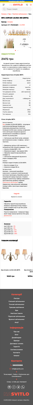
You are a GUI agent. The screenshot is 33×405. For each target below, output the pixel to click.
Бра (4, 124)
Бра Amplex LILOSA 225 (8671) (10, 270)
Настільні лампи (16, 313)
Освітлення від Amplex (10, 182)
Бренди (16, 340)
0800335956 (18, 365)
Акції (16, 322)
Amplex (10, 22)
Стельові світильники (17, 301)
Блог (16, 334)
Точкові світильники (16, 304)
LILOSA (22, 25)
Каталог (16, 355)
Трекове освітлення (16, 307)
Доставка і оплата (16, 343)
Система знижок (16, 349)
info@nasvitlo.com (18, 369)
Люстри (16, 298)
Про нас (16, 331)
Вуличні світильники (16, 319)
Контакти (16, 352)
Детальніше (8, 215)
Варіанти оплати (16, 197)
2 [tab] (18, 50)
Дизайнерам (16, 337)
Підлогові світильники (16, 316)
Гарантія (16, 193)
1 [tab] (15, 50)
